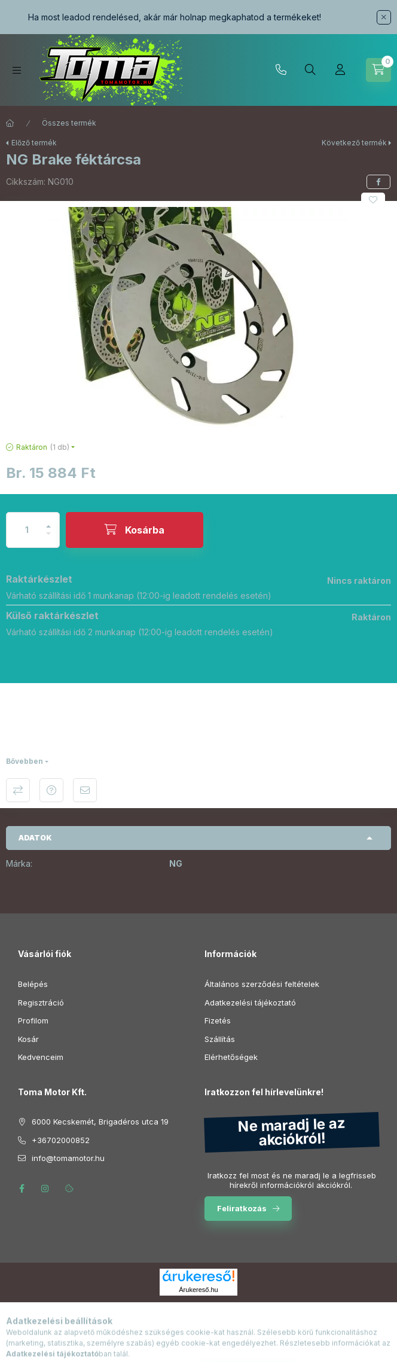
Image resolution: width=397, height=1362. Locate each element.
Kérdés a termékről (51, 790)
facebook (21, 1188)
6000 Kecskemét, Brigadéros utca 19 (100, 1121)
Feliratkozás (242, 1208)
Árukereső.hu (198, 1289)
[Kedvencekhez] (373, 200)
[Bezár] (384, 17)
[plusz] (48, 521)
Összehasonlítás (18, 790)
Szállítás (219, 1039)
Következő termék (354, 142)
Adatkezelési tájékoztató (250, 1002)
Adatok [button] (35, 837)
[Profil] (340, 70)
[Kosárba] (134, 530)
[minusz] (48, 538)
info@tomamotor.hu (68, 1158)
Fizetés (217, 1020)
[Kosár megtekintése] (378, 70)
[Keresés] (310, 70)
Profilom (33, 1020)
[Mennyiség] (27, 530)
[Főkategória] (10, 123)
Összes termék (69, 122)
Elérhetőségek (231, 1057)
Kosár (28, 1039)
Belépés (33, 984)
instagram (45, 1188)
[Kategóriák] (17, 70)
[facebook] (378, 182)
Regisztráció (41, 1002)
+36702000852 (281, 70)
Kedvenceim (40, 1057)
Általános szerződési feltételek (261, 984)
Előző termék (34, 142)
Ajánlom (85, 790)
